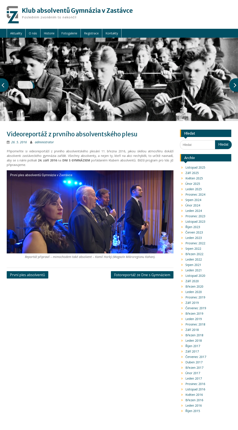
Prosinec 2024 (195, 194)
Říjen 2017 (192, 346)
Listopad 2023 (195, 221)
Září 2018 (192, 330)
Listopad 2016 (195, 389)
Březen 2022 (194, 254)
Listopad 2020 (195, 276)
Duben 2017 (193, 362)
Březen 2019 (194, 313)
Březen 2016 (194, 400)
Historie (49, 33)
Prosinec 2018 (195, 324)
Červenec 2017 (195, 357)
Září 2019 (192, 303)
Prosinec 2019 (195, 297)
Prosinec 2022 (195, 243)
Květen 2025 (194, 178)
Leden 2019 (193, 319)
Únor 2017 (192, 373)
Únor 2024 (192, 205)
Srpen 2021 (193, 265)
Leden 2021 (193, 270)
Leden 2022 (193, 259)
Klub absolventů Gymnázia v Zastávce (77, 10)
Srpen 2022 (193, 248)
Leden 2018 (193, 340)
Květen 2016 (194, 395)
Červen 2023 (194, 232)
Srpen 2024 (193, 200)
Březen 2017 (194, 368)
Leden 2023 (193, 238)
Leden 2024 (193, 211)
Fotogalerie (69, 33)
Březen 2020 (194, 286)
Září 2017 (192, 351)
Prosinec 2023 (195, 216)
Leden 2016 (193, 405)
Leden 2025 (193, 189)
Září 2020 (192, 281)
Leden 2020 (193, 292)
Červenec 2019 (195, 308)
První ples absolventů (27, 274)
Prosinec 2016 (195, 384)
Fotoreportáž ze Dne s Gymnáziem (142, 274)
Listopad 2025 (195, 167)
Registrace (91, 33)
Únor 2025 (192, 184)
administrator (44, 142)
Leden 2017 (193, 378)
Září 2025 (192, 173)
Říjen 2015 (192, 411)
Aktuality (16, 33)
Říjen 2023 (192, 227)
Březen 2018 (194, 335)
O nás (33, 33)
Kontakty (111, 33)
